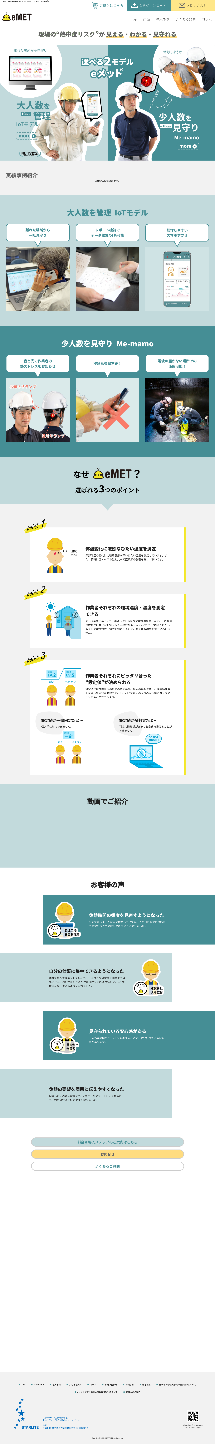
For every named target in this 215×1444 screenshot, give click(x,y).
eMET (106, 1438)
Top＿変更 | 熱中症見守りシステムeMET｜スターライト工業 (25, 1)
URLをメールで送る (193, 1427)
